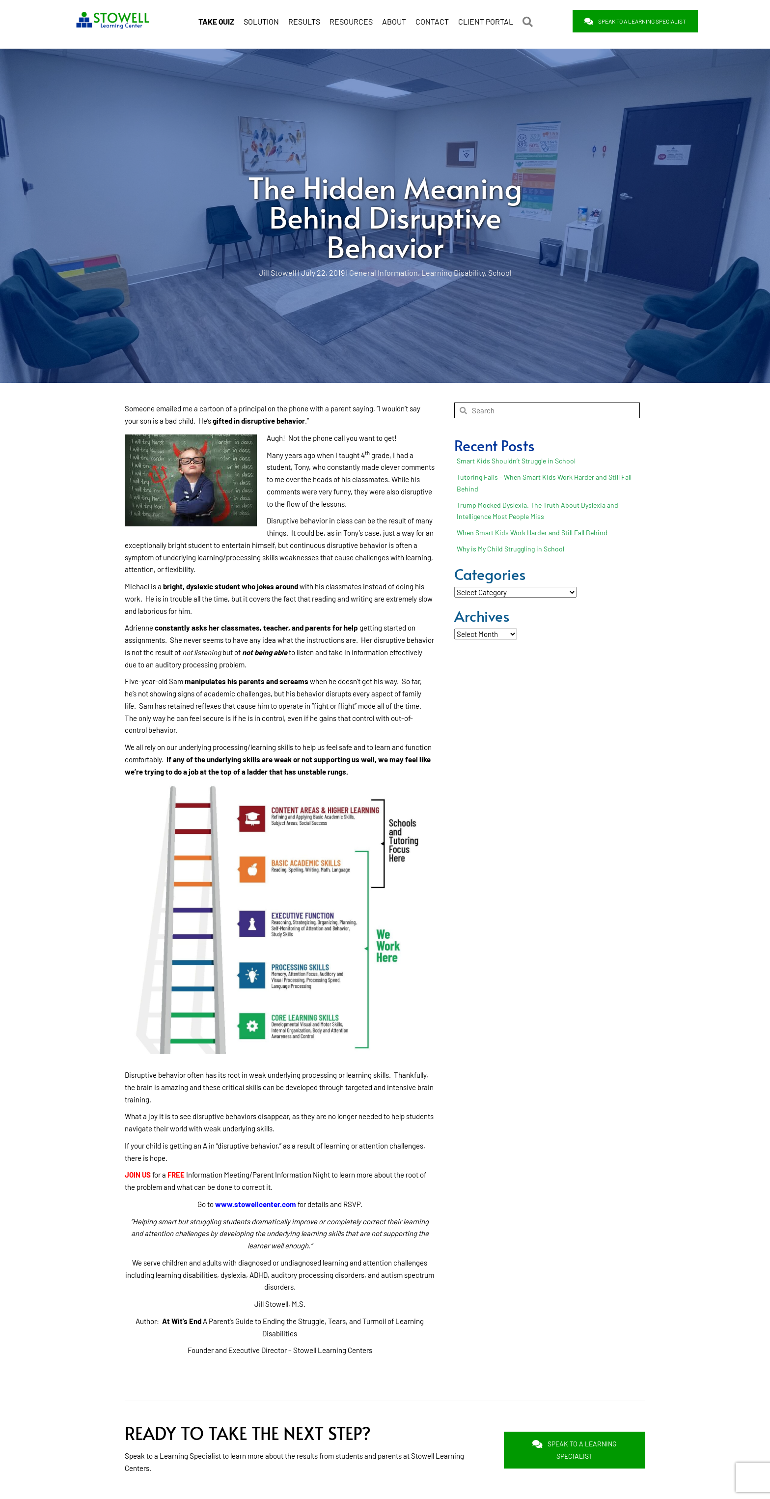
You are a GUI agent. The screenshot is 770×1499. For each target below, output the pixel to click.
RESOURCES (351, 21)
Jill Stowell (278, 272)
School (500, 272)
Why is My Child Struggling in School (510, 549)
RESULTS (304, 21)
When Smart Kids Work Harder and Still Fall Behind (532, 532)
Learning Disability (453, 272)
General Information (383, 272)
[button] (529, 21)
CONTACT (432, 21)
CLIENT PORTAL (485, 21)
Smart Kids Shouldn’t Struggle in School (516, 461)
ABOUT (394, 21)
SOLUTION (261, 21)
